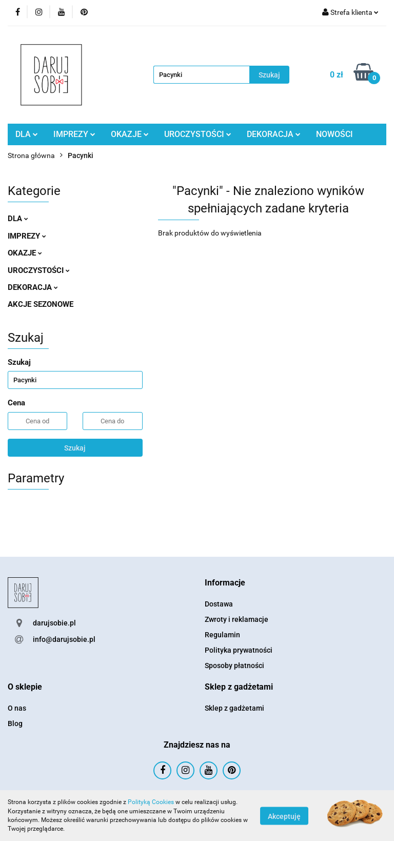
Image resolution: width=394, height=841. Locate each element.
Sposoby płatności (234, 665)
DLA (26, 134)
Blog (15, 723)
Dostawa (219, 604)
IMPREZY (74, 134)
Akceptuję (284, 816)
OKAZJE (130, 134)
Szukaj (75, 448)
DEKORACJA (274, 134)
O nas (17, 708)
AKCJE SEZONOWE (40, 304)
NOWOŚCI (334, 134)
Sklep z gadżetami (234, 708)
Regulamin (222, 635)
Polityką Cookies (151, 802)
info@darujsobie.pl (64, 639)
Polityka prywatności (238, 650)
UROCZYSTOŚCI (197, 134)
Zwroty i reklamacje (236, 619)
